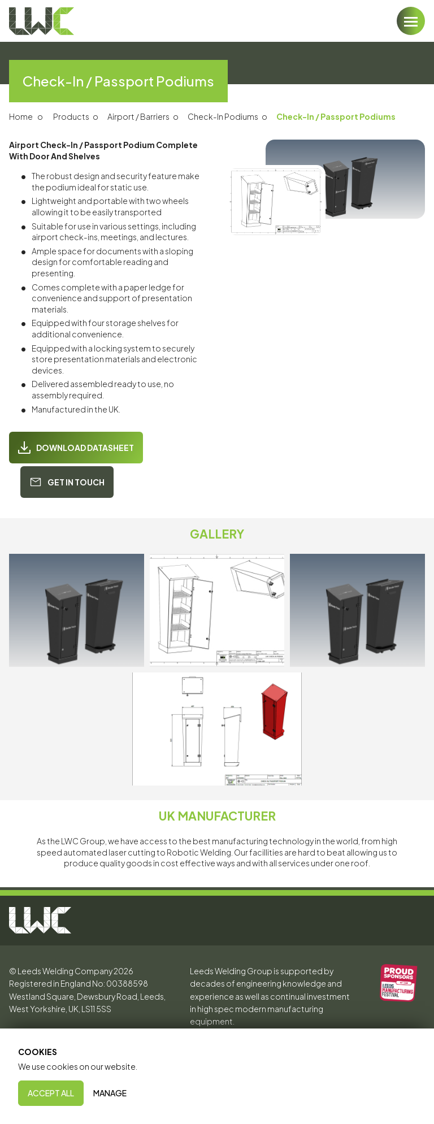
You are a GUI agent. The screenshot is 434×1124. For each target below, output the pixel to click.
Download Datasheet (76, 447)
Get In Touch (67, 482)
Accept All (51, 1093)
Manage (110, 1093)
